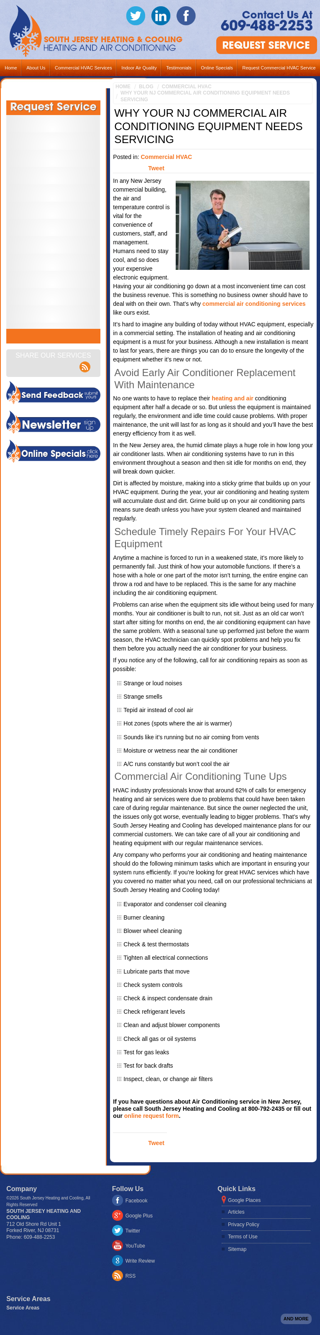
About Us (35, 67)
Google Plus (139, 1216)
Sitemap (237, 1249)
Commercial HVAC (187, 87)
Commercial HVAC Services (83, 67)
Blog (146, 87)
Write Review (140, 1261)
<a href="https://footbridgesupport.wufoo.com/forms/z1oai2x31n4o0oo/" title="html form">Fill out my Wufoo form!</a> (53, 222)
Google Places (244, 1200)
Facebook (136, 1201)
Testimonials (179, 67)
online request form (151, 1115)
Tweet (156, 168)
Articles (236, 1212)
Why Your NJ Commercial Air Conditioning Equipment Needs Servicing (205, 96)
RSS (130, 1276)
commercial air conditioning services (254, 303)
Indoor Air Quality (138, 67)
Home (11, 67)
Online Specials (217, 67)
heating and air (232, 398)
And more (296, 1318)
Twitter (132, 1231)
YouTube (135, 1246)
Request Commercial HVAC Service (278, 67)
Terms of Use (243, 1237)
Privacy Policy (243, 1224)
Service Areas (22, 1308)
